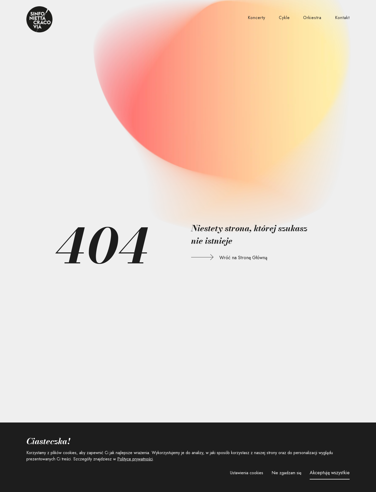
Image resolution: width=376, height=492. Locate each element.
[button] (256, 18)
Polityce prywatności (135, 459)
